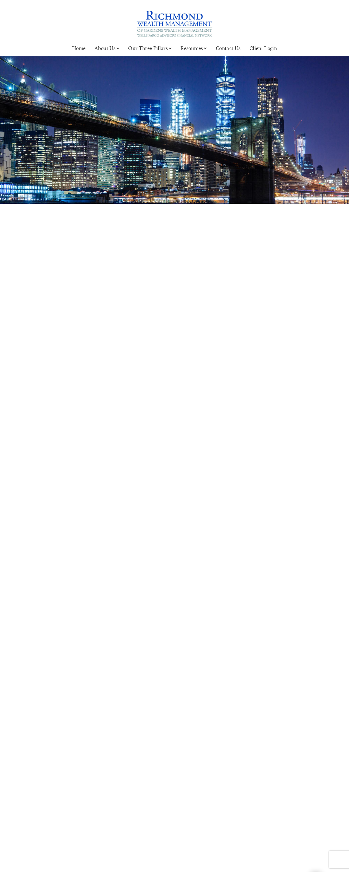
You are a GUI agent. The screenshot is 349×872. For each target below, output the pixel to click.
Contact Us (228, 48)
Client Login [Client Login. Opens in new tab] (263, 48)
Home (78, 48)
